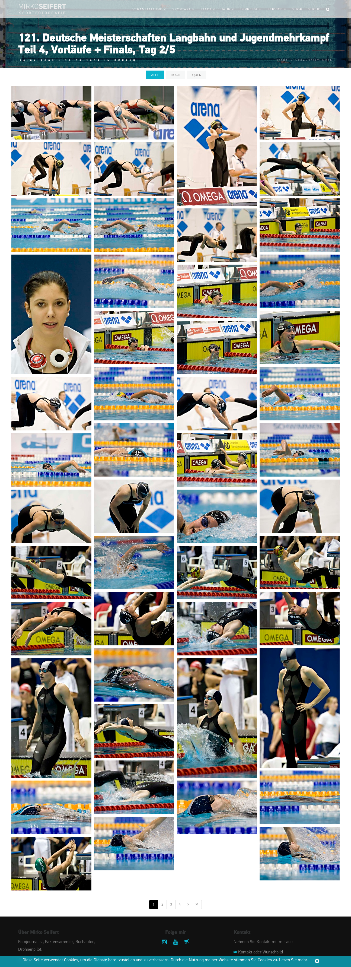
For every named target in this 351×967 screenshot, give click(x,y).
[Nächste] (188, 904)
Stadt (207, 9)
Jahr (227, 9)
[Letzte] (197, 904)
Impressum (251, 9)
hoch (175, 75)
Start (282, 60)
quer (196, 75)
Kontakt (245, 952)
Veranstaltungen (314, 60)
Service (277, 9)
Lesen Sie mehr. (293, 960)
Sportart (183, 9)
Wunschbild (273, 952)
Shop (297, 9)
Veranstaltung (149, 9)
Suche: (314, 9)
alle (155, 75)
